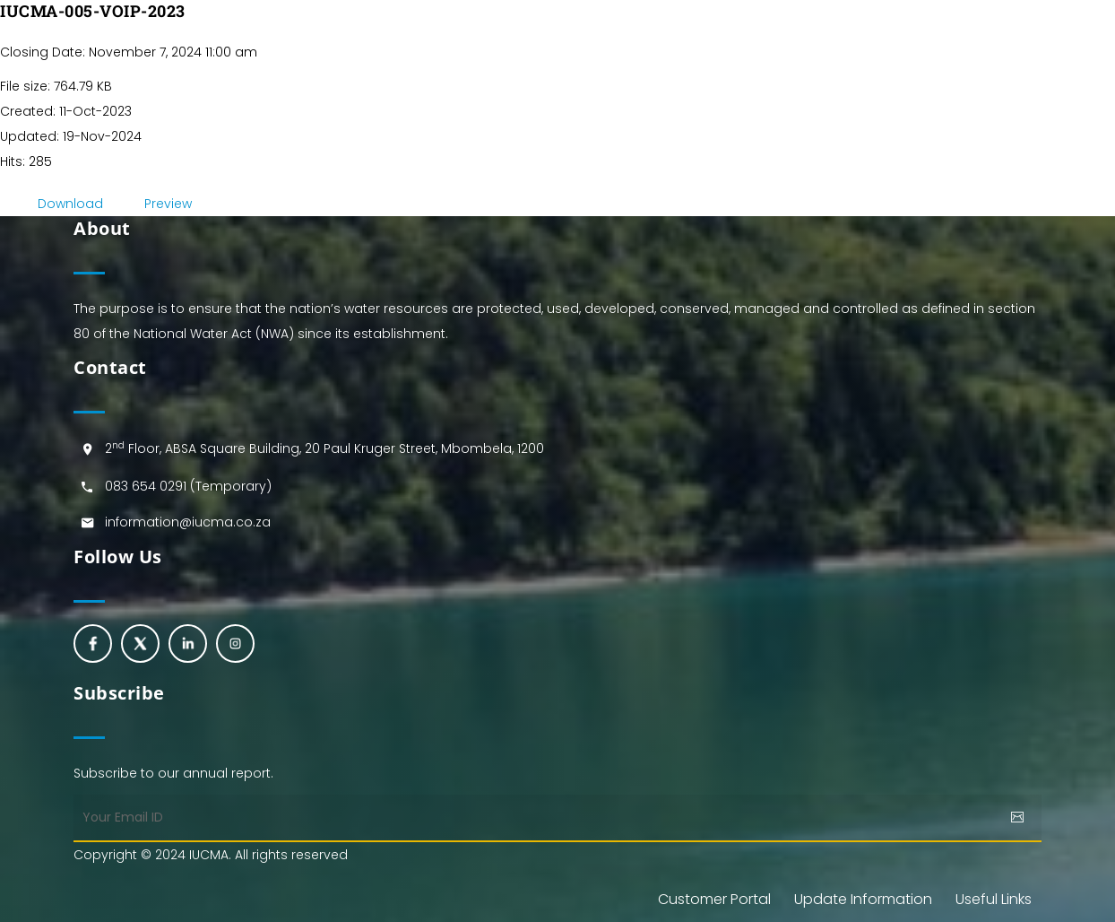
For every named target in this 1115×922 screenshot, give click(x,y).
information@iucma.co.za (188, 522)
